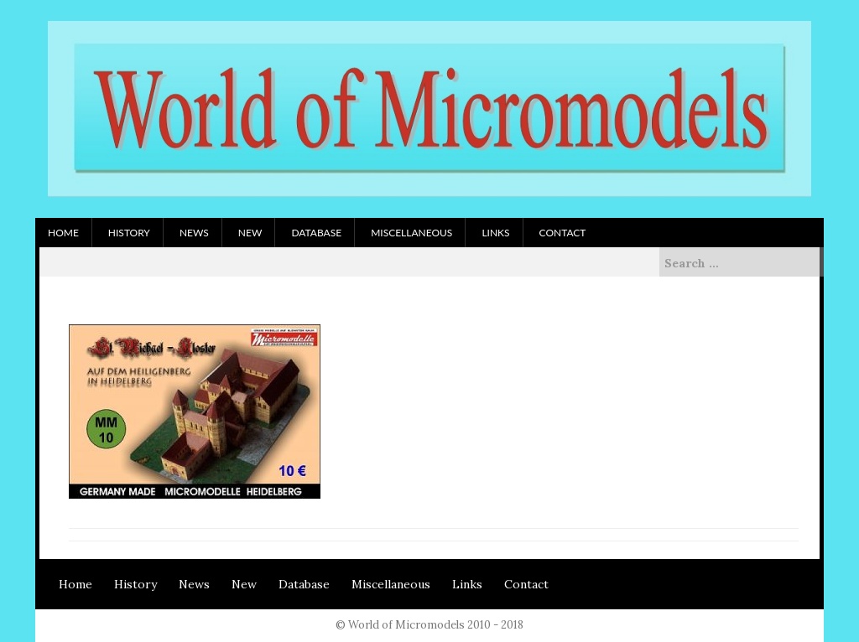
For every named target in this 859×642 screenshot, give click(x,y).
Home (63, 232)
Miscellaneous (411, 232)
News (194, 232)
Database (316, 232)
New (250, 232)
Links (495, 232)
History (129, 232)
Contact (562, 232)
